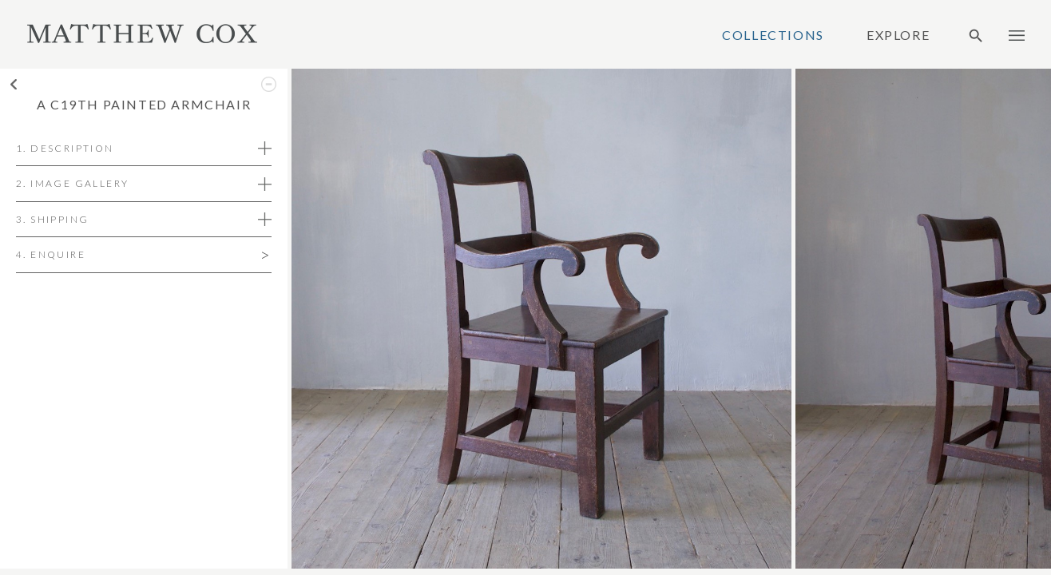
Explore (898, 35)
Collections (773, 35)
